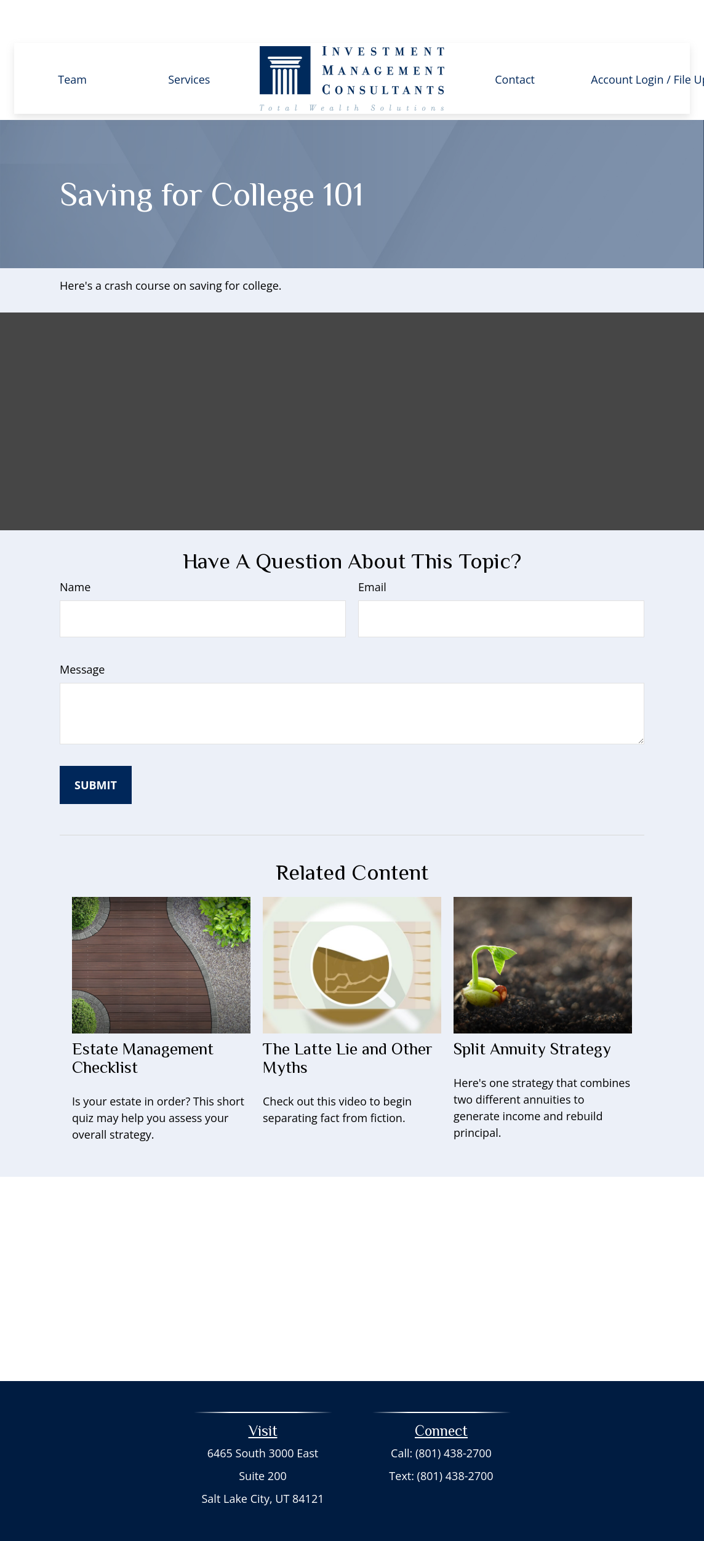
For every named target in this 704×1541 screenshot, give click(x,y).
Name (75, 550)
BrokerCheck (461, 1509)
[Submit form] (96, 748)
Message (82, 632)
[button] (72, 41)
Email (372, 550)
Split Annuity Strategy (532, 1012)
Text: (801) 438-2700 (441, 1438)
